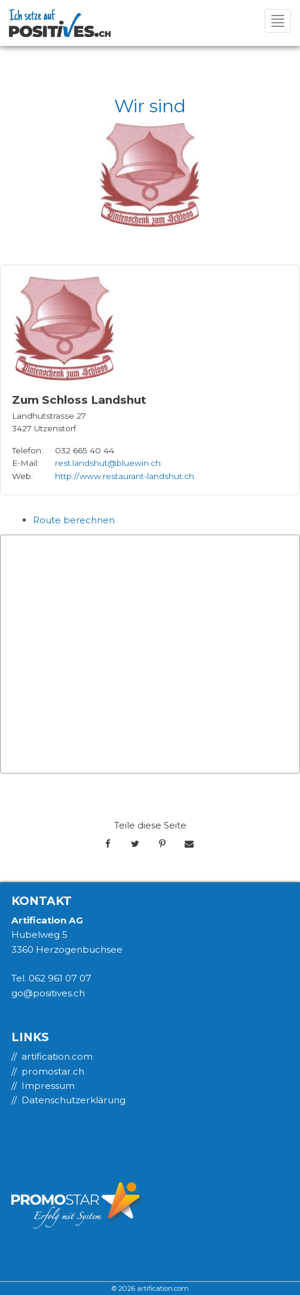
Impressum (48, 1085)
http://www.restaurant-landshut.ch (124, 476)
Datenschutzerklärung (73, 1100)
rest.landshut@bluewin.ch (108, 463)
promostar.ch (53, 1071)
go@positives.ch (48, 993)
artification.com (57, 1056)
